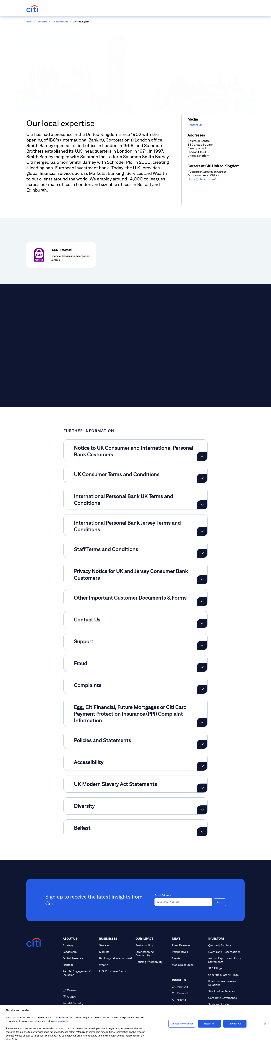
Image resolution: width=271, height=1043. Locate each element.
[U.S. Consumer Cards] (116, 971)
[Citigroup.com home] (34, 942)
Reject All (209, 1023)
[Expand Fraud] (202, 667)
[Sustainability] (152, 945)
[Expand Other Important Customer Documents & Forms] (202, 601)
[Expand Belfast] (202, 831)
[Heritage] (79, 965)
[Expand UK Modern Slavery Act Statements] (202, 788)
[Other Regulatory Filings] (225, 975)
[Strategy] (79, 945)
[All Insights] (188, 999)
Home (29, 21)
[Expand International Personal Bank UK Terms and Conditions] (202, 504)
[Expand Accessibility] (202, 766)
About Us (42, 21)
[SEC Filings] (225, 968)
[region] (135, 1024)
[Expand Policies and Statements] (202, 744)
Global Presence (60, 21)
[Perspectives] (188, 952)
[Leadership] (79, 952)
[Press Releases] (188, 945)
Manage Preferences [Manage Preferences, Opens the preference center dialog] (181, 1023)
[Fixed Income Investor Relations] (225, 983)
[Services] (116, 945)
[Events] (188, 958)
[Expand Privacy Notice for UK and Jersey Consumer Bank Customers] (202, 579)
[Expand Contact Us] (202, 623)
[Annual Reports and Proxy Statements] (225, 960)
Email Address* (163, 895)
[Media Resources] (188, 965)
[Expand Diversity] (202, 809)
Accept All (235, 1023)
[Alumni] (79, 996)
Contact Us (195, 125)
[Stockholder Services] (225, 991)
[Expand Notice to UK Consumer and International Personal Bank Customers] (202, 456)
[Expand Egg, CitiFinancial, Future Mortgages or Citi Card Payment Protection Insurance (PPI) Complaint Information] (202, 722)
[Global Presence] (79, 958)
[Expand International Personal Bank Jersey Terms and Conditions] (202, 531)
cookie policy (62, 1021)
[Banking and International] (116, 958)
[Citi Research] (188, 993)
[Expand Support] (202, 645)
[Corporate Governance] (225, 998)
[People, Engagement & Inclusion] (79, 973)
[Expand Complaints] (202, 689)
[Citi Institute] (188, 986)
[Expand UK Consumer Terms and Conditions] (202, 478)
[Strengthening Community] (152, 953)
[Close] (265, 1023)
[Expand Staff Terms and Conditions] (202, 553)
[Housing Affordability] (152, 962)
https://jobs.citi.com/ (201, 179)
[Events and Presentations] (225, 952)
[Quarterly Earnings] (225, 945)
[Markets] (116, 952)
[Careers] (79, 990)
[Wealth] (116, 965)
